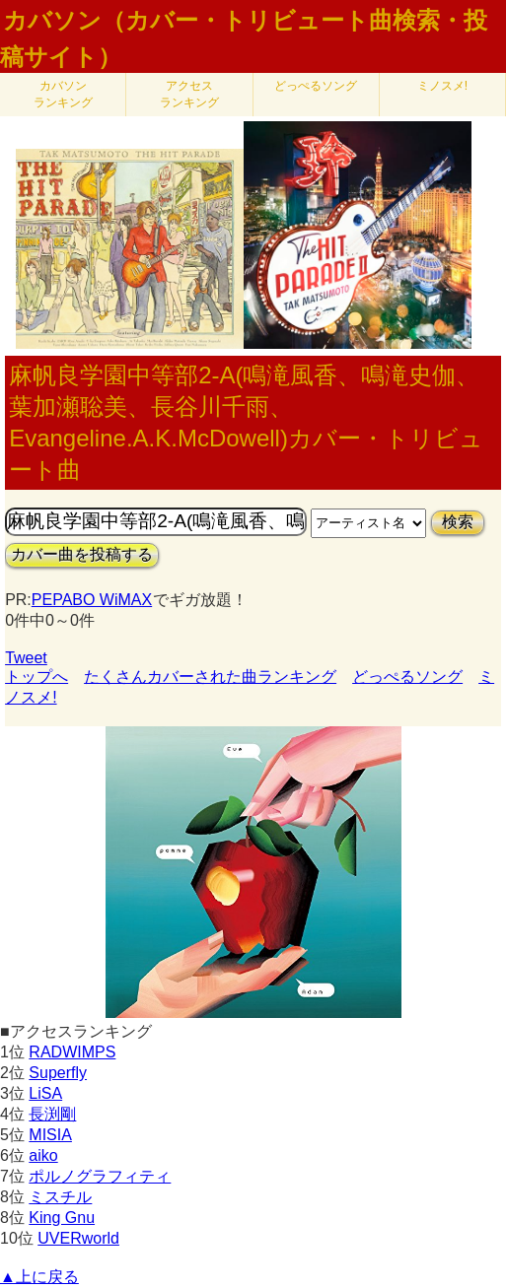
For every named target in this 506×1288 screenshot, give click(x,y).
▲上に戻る (39, 1276)
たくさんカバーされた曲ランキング (210, 676)
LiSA (45, 1093)
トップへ (36, 676)
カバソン (63, 94)
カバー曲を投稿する (82, 554)
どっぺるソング (315, 86)
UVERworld (78, 1238)
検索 (457, 521)
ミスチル (60, 1196)
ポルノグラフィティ (100, 1176)
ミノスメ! (442, 86)
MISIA (50, 1134)
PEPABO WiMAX (92, 599)
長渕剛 (52, 1114)
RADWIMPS (72, 1052)
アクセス (189, 94)
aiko (43, 1155)
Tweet (26, 657)
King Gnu (62, 1217)
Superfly (58, 1072)
